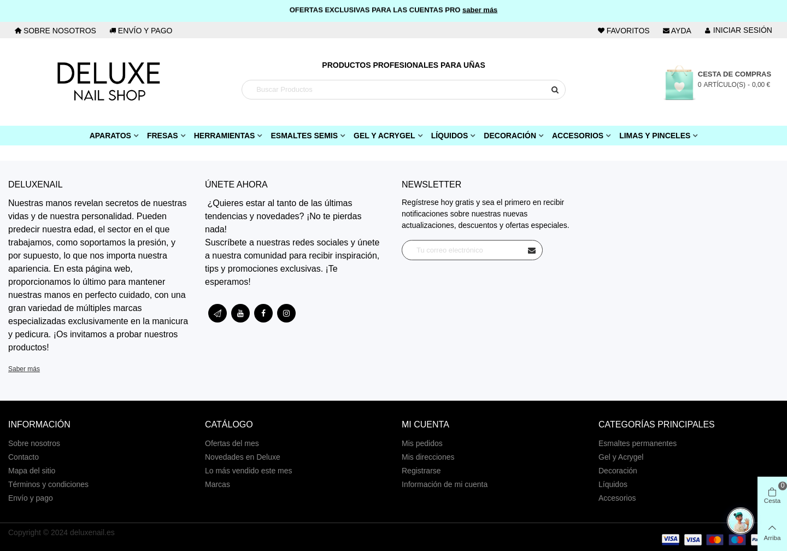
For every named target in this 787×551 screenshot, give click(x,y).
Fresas (162, 135)
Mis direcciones (428, 457)
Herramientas (224, 135)
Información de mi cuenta (445, 484)
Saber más (24, 369)
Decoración (510, 135)
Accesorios (577, 135)
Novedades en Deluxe (242, 457)
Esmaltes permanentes (637, 443)
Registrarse (421, 470)
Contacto (23, 457)
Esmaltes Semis (304, 135)
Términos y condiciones (48, 484)
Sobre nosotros (34, 443)
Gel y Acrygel (384, 135)
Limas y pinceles (654, 135)
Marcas (217, 484)
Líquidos (449, 135)
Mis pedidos (422, 443)
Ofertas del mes (232, 443)
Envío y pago (30, 498)
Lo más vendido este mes (248, 470)
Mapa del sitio (31, 470)
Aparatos (110, 135)
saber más (479, 9)
